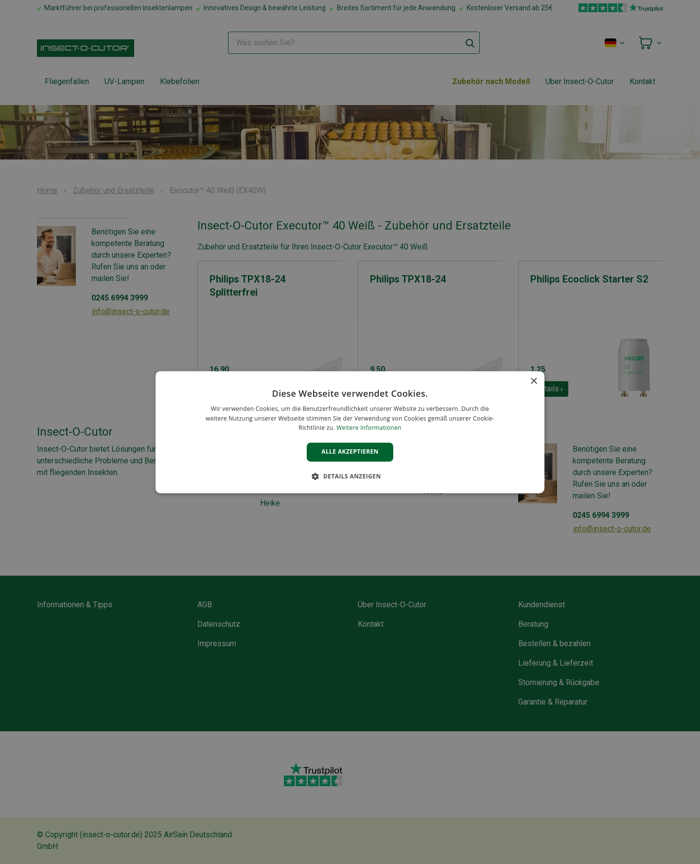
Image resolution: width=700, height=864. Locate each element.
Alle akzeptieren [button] (350, 452)
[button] (350, 476)
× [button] (533, 381)
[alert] (350, 432)
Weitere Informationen (369, 428)
